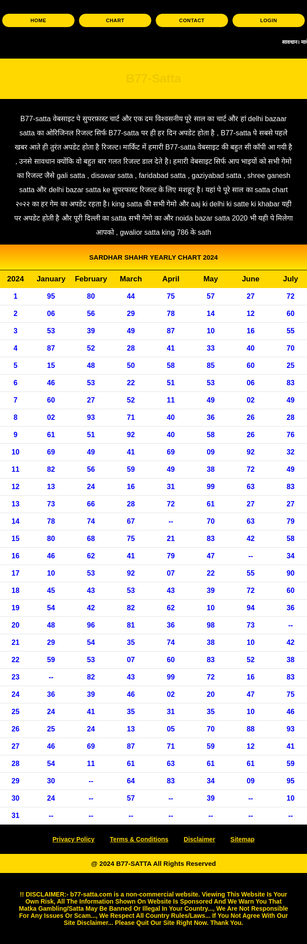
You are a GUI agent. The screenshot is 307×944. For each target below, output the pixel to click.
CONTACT (192, 20)
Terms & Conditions (139, 839)
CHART (115, 20)
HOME (39, 20)
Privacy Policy (73, 839)
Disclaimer (199, 839)
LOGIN (268, 20)
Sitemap (242, 839)
